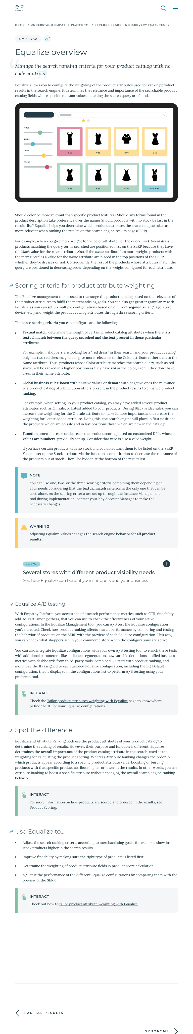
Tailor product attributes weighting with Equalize (87, 701)
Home (20, 25)
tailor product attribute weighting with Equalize (99, 904)
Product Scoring (43, 807)
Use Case (31, 564)
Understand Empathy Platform (60, 25)
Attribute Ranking (51, 741)
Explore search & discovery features (130, 25)
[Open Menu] (175, 8)
